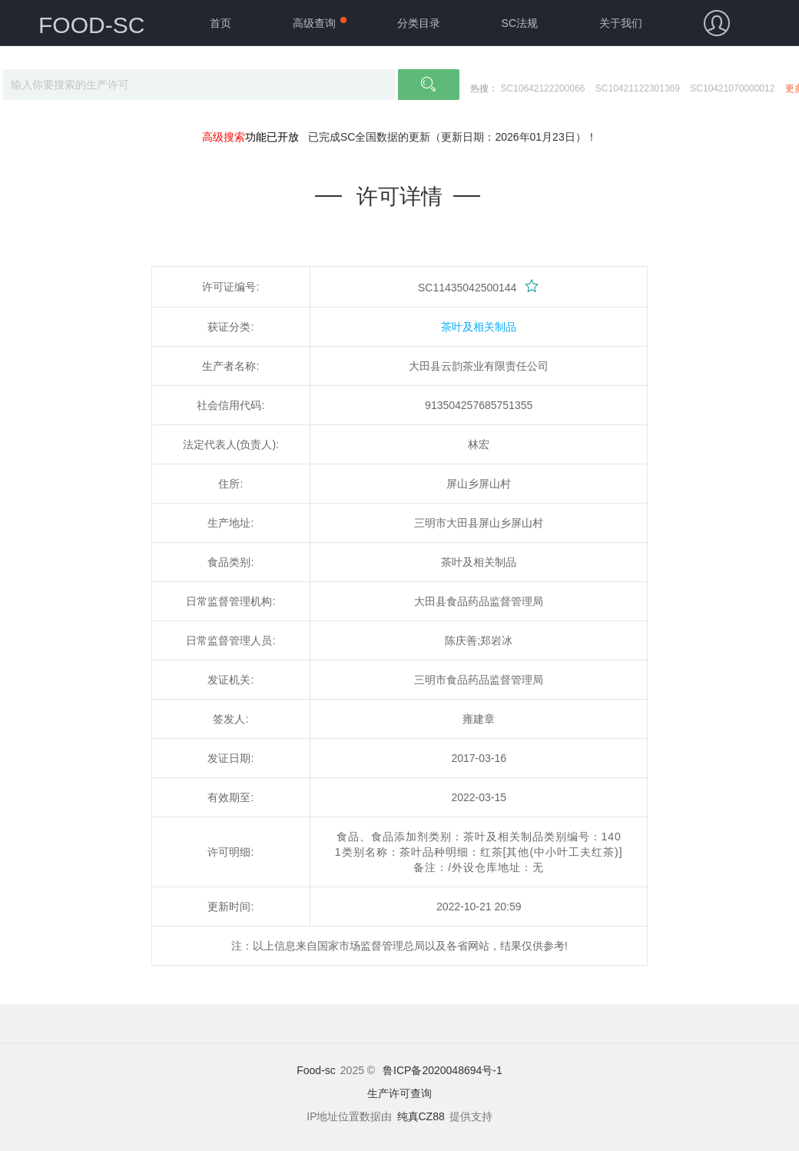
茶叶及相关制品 (478, 327)
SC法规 (520, 23)
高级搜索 (223, 137)
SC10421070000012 (732, 88)
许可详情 (399, 196)
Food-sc (316, 1070)
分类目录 (418, 23)
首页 (220, 23)
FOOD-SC (91, 25)
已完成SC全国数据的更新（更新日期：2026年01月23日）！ (452, 137)
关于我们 (620, 23)
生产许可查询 (399, 1093)
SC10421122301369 (637, 88)
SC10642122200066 (542, 88)
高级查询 (314, 23)
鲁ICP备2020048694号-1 (442, 1070)
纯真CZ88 (421, 1116)
